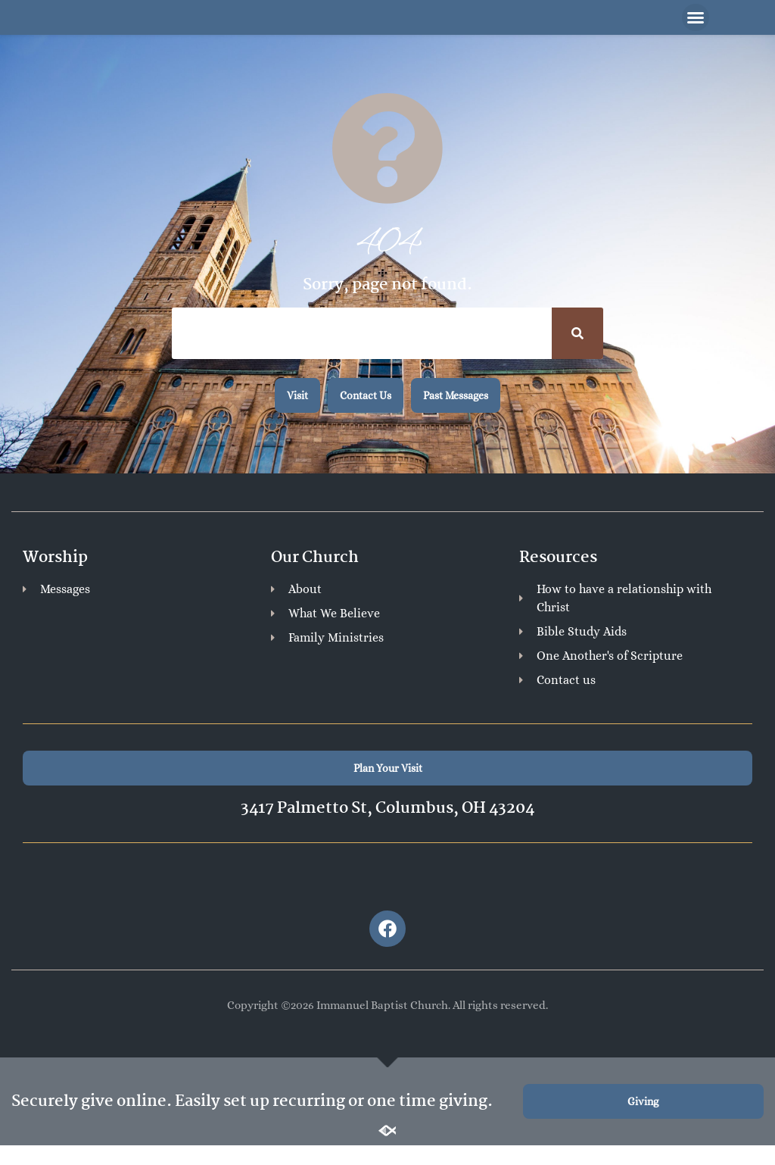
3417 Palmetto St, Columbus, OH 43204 (387, 810)
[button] (695, 19)
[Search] (577, 335)
